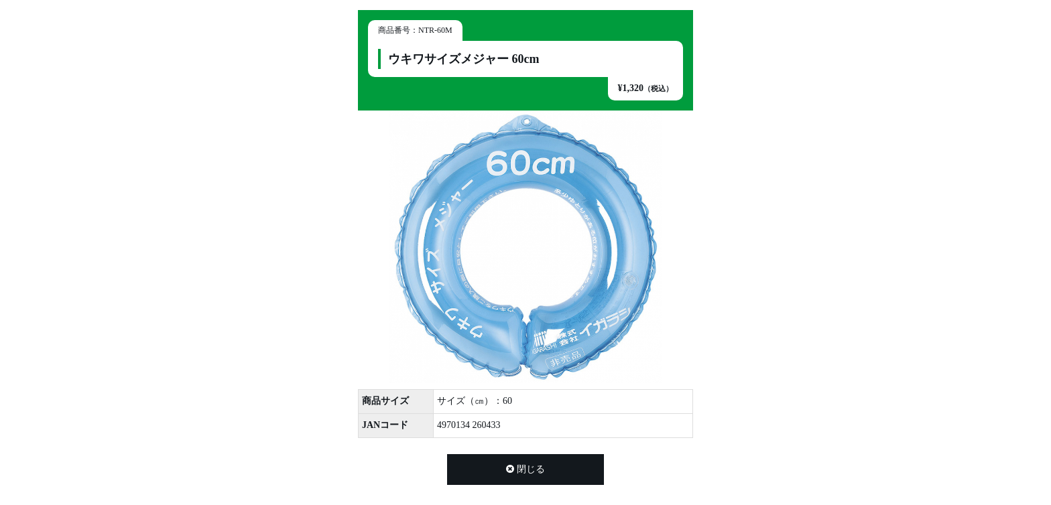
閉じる (525, 469)
